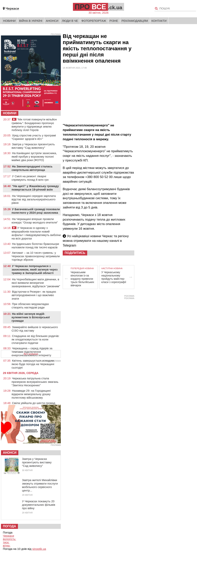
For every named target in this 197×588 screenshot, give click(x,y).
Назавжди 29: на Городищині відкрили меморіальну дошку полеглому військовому (31, 394)
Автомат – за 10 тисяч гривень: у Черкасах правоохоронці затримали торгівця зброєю (36, 256)
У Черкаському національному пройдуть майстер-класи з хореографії (113, 277)
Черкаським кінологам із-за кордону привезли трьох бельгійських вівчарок (82, 279)
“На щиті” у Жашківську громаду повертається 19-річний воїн (35, 187)
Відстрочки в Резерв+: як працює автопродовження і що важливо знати (34, 295)
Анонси (52, 20)
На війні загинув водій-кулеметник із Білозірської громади (31, 317)
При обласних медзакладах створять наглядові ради (30, 305)
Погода (9, 526)
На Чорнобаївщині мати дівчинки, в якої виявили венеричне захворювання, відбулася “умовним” (36, 283)
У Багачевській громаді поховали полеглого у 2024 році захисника (36, 210)
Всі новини (31, 353)
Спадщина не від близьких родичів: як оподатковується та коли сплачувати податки (35, 339)
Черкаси (12, 8)
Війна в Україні (30, 20)
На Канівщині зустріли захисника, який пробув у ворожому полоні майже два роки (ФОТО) (34, 156)
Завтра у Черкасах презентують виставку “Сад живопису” (33, 146)
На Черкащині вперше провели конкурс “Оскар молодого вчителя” (35, 220)
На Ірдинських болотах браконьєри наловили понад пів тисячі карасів (35, 245)
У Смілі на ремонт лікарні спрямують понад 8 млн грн (30, 178)
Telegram (69, 245)
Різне (114, 20)
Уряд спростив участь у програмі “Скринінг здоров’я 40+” (34, 137)
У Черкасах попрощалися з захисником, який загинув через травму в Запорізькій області (34, 269)
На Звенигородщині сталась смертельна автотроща (32, 168)
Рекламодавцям (135, 20)
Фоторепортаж (93, 20)
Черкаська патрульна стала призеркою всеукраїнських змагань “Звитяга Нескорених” (35, 382)
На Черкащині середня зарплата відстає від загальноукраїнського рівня (34, 199)
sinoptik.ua (39, 548)
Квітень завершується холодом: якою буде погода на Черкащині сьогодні (33, 364)
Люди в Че (70, 20)
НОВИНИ (9, 113)
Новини (9, 20)
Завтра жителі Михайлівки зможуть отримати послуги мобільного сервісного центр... (40, 485)
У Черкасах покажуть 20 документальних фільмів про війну (38, 505)
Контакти (159, 20)
